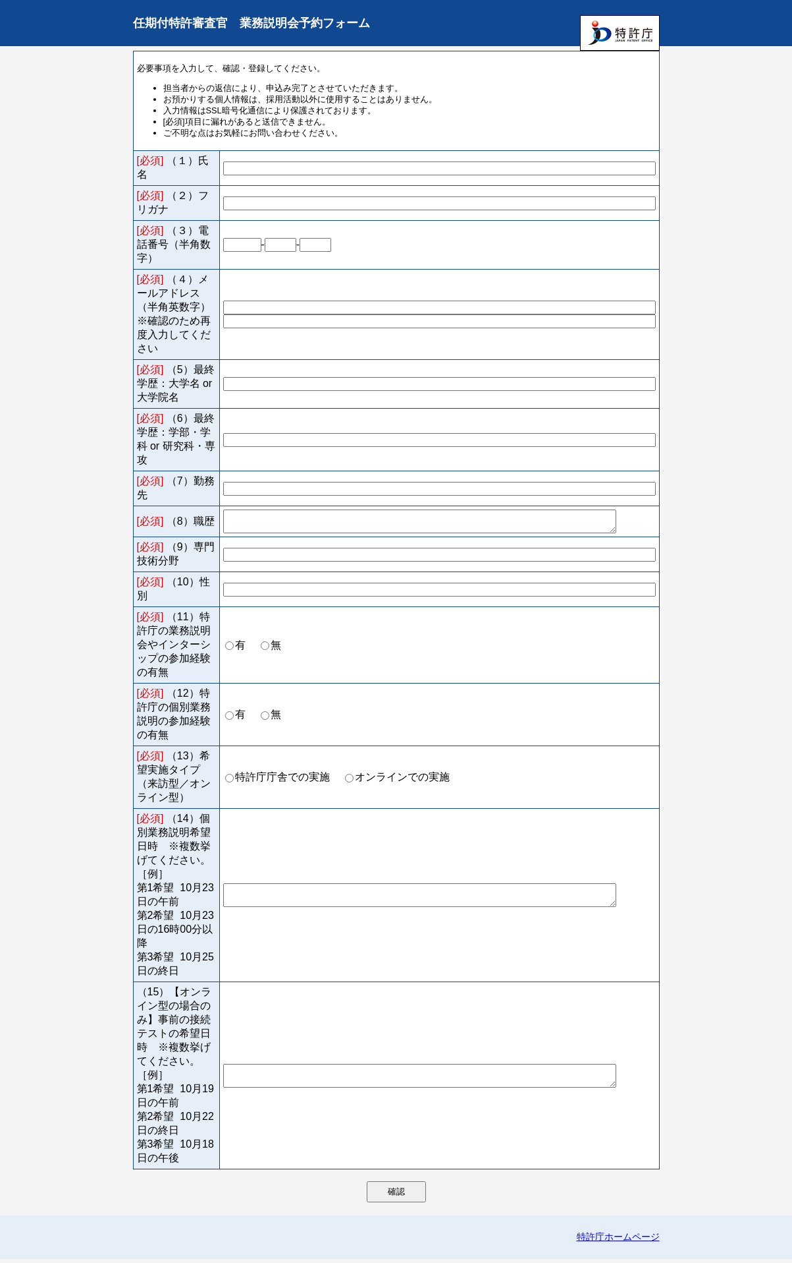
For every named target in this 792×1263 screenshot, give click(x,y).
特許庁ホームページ (618, 1240)
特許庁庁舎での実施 (282, 780)
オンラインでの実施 (402, 780)
